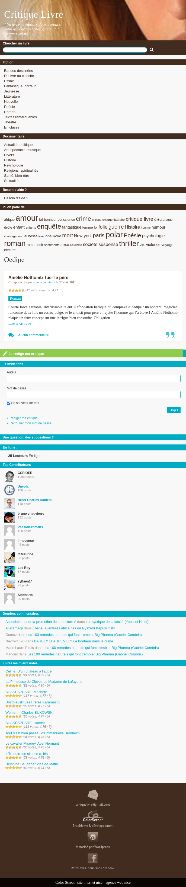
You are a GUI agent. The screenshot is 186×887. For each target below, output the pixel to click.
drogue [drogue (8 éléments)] (167, 219)
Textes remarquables (20, 117)
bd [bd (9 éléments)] (41, 219)
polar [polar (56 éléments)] (114, 234)
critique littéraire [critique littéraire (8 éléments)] (113, 219)
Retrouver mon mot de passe (30, 423)
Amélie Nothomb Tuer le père (38, 277)
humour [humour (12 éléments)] (158, 227)
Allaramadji (14, 628)
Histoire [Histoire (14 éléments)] (132, 227)
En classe (11, 127)
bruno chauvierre (44, 282)
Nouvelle (11, 102)
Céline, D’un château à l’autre (28, 671)
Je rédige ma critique (23, 353)
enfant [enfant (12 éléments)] (19, 227)
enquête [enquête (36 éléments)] (49, 226)
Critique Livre (33, 14)
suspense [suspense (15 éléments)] (108, 244)
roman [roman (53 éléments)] (15, 243)
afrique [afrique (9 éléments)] (9, 219)
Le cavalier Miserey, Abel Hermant (32, 743)
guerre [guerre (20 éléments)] (116, 227)
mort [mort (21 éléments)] (67, 235)
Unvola (23, 486)
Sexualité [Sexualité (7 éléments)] (76, 244)
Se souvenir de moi (23, 403)
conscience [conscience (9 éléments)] (66, 219)
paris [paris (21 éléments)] (98, 235)
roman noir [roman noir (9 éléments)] (35, 245)
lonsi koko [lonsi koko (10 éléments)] (53, 236)
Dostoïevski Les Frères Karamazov (32, 702)
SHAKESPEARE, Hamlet (25, 723)
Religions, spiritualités (21, 170)
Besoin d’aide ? (16, 198)
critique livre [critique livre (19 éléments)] (139, 219)
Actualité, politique (18, 145)
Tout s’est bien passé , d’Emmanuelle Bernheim (42, 733)
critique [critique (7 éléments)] (96, 219)
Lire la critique (19, 323)
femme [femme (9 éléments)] (87, 227)
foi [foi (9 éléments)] (95, 227)
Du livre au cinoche (19, 76)
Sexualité (11, 181)
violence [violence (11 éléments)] (153, 244)
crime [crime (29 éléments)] (83, 218)
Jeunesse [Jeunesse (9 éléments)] (30, 236)
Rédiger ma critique (23, 418)
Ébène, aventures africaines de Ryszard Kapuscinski (74, 628)
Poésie (9, 107)
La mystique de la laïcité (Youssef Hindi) (117, 622)
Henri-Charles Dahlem (35, 500)
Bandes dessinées (18, 71)
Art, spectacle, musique (22, 150)
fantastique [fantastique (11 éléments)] (71, 227)
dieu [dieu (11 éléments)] (158, 219)
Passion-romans (30, 527)
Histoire (10, 160)
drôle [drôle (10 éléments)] (8, 227)
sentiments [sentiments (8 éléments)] (52, 244)
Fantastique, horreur (20, 86)
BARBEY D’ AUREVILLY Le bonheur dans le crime (73, 641)
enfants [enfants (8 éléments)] (30, 227)
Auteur (11, 372)
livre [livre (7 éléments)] (41, 236)
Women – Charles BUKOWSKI (29, 712)
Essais (9, 81)
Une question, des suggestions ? (28, 437)
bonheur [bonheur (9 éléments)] (50, 219)
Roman (9, 112)
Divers (9, 155)
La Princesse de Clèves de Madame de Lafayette (43, 682)
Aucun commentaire (33, 335)
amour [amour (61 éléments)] (27, 217)
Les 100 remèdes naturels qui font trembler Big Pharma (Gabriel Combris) (84, 635)
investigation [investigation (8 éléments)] (13, 236)
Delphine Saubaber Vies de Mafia (31, 764)
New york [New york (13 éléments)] (83, 235)
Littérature (12, 96)
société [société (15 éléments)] (90, 244)
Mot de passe (16, 388)
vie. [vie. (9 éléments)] (142, 245)
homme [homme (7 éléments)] (146, 227)
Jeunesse (11, 91)
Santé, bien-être (16, 176)
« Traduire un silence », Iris (26, 754)
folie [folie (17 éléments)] (102, 227)
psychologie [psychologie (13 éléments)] (153, 235)
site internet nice (89, 882)
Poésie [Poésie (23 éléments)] (132, 235)
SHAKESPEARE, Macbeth (26, 692)
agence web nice (118, 882)
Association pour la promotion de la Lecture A (40, 622)
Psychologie (13, 165)
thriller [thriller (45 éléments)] (129, 243)
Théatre (10, 122)
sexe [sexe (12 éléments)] (64, 244)
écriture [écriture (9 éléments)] (10, 250)
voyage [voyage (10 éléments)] (167, 245)
